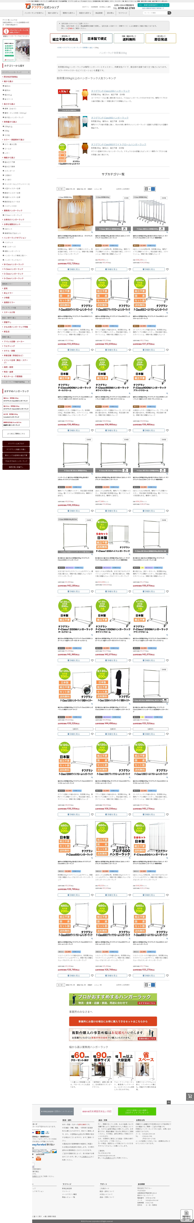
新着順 (90, 189)
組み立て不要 (10, 162)
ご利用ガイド (36, 1176)
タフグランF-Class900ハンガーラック (110, 117)
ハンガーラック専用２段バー (16, 255)
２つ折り (8, 179)
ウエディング (9, 346)
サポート (103, 1184)
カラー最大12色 (11, 144)
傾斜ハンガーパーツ (12, 251)
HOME (59, 47)
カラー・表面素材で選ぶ (14, 139)
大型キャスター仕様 (12, 188)
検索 (169, 12)
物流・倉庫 (8, 371)
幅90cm (7, 90)
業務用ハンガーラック (13, 210)
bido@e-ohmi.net (109, 1155)
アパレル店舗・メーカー (14, 341)
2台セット (8, 229)
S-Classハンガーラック (13, 273)
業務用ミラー (7, 284)
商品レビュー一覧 (68, 1197)
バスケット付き (11, 206)
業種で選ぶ (6, 337)
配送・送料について (107, 1191)
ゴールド (8, 148)
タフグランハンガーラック (72, 47)
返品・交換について (107, 1197)
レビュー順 (98, 189)
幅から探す (52, 13)
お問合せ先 (140, 1120)
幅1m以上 (8, 94)
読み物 (109, 13)
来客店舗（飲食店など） (14, 355)
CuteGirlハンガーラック (11, 415)
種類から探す (68, 13)
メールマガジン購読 (69, 1194)
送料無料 (129, 37)
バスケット (9, 242)
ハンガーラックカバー (13, 260)
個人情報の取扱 (50, 1216)
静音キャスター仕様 (12, 193)
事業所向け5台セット (13, 233)
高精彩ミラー (9, 302)
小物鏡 (6, 297)
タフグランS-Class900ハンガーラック (15, 399)
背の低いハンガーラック (14, 117)
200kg (7, 130)
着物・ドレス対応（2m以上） (16, 113)
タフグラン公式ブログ (16, 443)
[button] (153, 189)
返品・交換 (102, 1120)
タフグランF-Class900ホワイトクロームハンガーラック (118, 144)
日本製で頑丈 (97, 38)
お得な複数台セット (12, 224)
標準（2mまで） (11, 108)
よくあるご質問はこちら (16, 433)
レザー (7, 153)
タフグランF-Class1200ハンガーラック (15, 407)
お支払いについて (106, 1194)
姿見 (6, 288)
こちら (70, 28)
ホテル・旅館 (9, 350)
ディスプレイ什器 (9, 307)
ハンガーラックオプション (15, 237)
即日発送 (161, 37)
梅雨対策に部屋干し (16, 467)
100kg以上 (8, 126)
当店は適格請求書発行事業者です (153, 8)
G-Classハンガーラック (14, 278)
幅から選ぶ (8, 81)
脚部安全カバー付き (12, 201)
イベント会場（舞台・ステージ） (16, 361)
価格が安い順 (70, 189)
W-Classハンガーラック (14, 264)
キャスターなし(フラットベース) (17, 184)
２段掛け (8, 175)
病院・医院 (8, 367)
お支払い (28, 1120)
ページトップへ (169, 1102)
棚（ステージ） (11, 246)
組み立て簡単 (10, 166)
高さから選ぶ (9, 104)
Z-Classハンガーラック (13, 215)
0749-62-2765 (126, 8)
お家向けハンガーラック (14, 219)
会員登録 (95, 7)
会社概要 (141, 1184)
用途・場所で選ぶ (9, 317)
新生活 (6, 331)
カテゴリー (29, 1184)
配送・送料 (67, 1120)
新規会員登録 (67, 1188)
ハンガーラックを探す (33, 13)
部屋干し (7, 322)
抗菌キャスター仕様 (12, 197)
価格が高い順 (81, 189)
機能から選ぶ (9, 157)
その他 (7, 135)
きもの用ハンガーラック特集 (16, 326)
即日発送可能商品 (11, 76)
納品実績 (99, 13)
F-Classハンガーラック (13, 269)
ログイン (86, 7)
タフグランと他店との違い (16, 449)
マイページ (122, 13)
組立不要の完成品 (65, 37)
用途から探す (84, 13)
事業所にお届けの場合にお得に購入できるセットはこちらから (113, 1021)
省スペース (9, 99)
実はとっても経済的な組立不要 (16, 455)
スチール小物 (9, 312)
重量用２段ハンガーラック (12, 423)
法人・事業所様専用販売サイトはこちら (153, 5)
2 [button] (149, 188)
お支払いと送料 (105, 7)
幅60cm (7, 86)
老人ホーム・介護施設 (13, 376)
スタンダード (10, 171)
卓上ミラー (8, 293)
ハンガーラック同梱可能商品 (13, 382)
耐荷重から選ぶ (88, 47)
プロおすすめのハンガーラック (16, 461)
